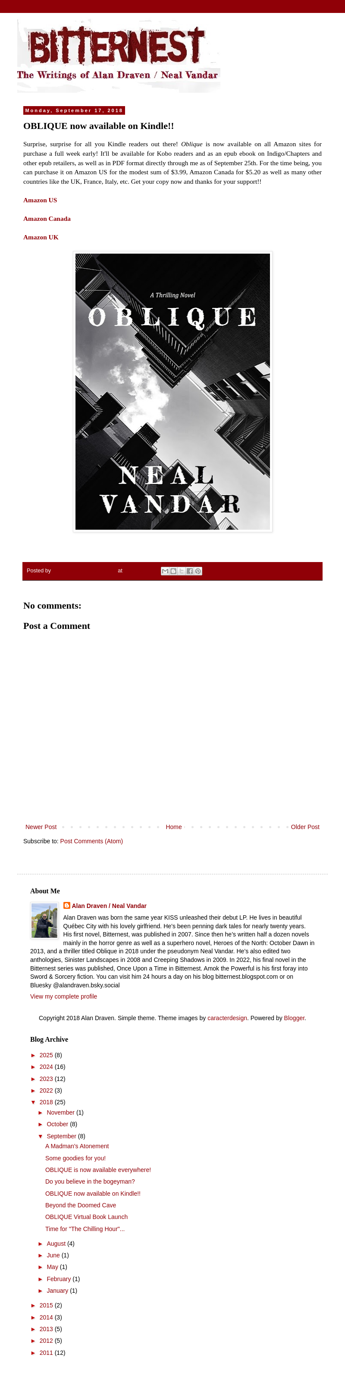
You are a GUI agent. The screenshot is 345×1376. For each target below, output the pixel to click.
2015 (47, 1305)
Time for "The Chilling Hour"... (85, 1228)
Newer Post (40, 826)
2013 (47, 1329)
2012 (47, 1340)
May (53, 1266)
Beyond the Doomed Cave (80, 1205)
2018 (47, 1102)
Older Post (305, 826)
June (54, 1255)
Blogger (294, 1018)
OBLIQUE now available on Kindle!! (93, 1193)
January (58, 1290)
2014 (47, 1317)
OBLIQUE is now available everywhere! (98, 1169)
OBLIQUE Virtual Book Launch (86, 1216)
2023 (47, 1078)
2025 (47, 1055)
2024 (47, 1066)
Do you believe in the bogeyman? (90, 1181)
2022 (47, 1090)
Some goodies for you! (75, 1158)
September (62, 1136)
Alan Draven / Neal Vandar (109, 905)
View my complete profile (63, 996)
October (58, 1124)
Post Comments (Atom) (91, 841)
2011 (47, 1352)
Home (174, 826)
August (57, 1243)
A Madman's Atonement (77, 1146)
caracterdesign (227, 1018)
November (61, 1112)
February (59, 1278)
